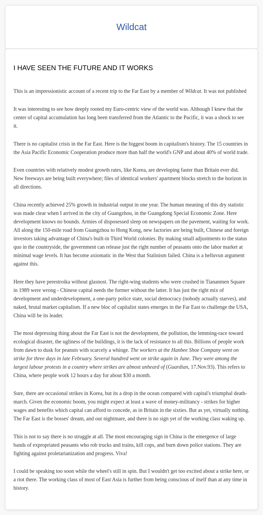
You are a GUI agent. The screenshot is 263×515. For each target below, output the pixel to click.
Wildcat (131, 27)
